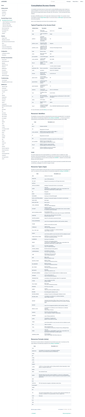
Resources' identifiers (6, 23)
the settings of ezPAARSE (54, 117)
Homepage (69, 1)
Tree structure (4, 73)
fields (45, 109)
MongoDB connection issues (7, 81)
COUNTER (57, 157)
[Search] (58, 1)
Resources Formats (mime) (7, 26)
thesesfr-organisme (5, 148)
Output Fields (4, 38)
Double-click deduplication (7, 46)
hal (2, 111)
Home (2, 5)
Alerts (3, 43)
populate (3, 135)
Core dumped (4, 80)
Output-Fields (43, 17)
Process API (4, 59)
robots (3, 141)
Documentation (5, 72)
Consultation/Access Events (7, 20)
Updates (3, 33)
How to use (4, 13)
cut (2, 93)
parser (3, 134)
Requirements (4, 10)
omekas (3, 127)
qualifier (3, 137)
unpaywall (4, 155)
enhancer (3, 100)
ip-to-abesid (4, 118)
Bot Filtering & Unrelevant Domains (8, 41)
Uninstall (3, 15)
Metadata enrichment (6, 39)
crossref (3, 91)
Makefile (3, 63)
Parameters (4, 55)
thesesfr (3, 146)
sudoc (3, 144)
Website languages (5, 75)
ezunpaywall (4, 104)
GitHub (82, 1)
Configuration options (6, 53)
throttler (3, 151)
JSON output (60, 17)
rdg (2, 139)
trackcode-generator (5, 153)
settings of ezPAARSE (64, 171)
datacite (3, 95)
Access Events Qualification (7, 48)
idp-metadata (4, 114)
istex (3, 120)
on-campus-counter (5, 128)
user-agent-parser (5, 157)
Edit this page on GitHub (35, 409)
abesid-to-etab (4, 86)
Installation (4, 12)
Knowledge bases (5, 29)
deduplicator (4, 97)
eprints (3, 102)
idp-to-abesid (4, 116)
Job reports (4, 31)
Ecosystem (4, 70)
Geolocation (4, 45)
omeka (3, 125)
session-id (4, 142)
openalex (3, 130)
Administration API (5, 61)
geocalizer (4, 109)
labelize (3, 121)
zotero (3, 158)
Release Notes (76, 1)
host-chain (4, 113)
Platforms (4, 66)
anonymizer (4, 88)
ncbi (3, 123)
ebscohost (4, 98)
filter (3, 107)
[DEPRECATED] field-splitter (7, 105)
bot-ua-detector (5, 90)
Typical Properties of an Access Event (9, 21)
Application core (5, 64)
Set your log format (5, 28)
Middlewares (4, 68)
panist (3, 132)
